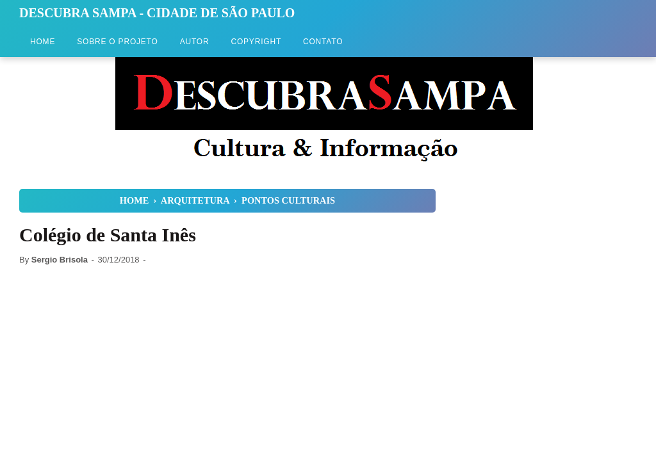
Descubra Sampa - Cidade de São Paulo (157, 13)
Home (42, 41)
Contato (323, 41)
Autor (194, 41)
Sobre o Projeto (117, 41)
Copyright (256, 41)
